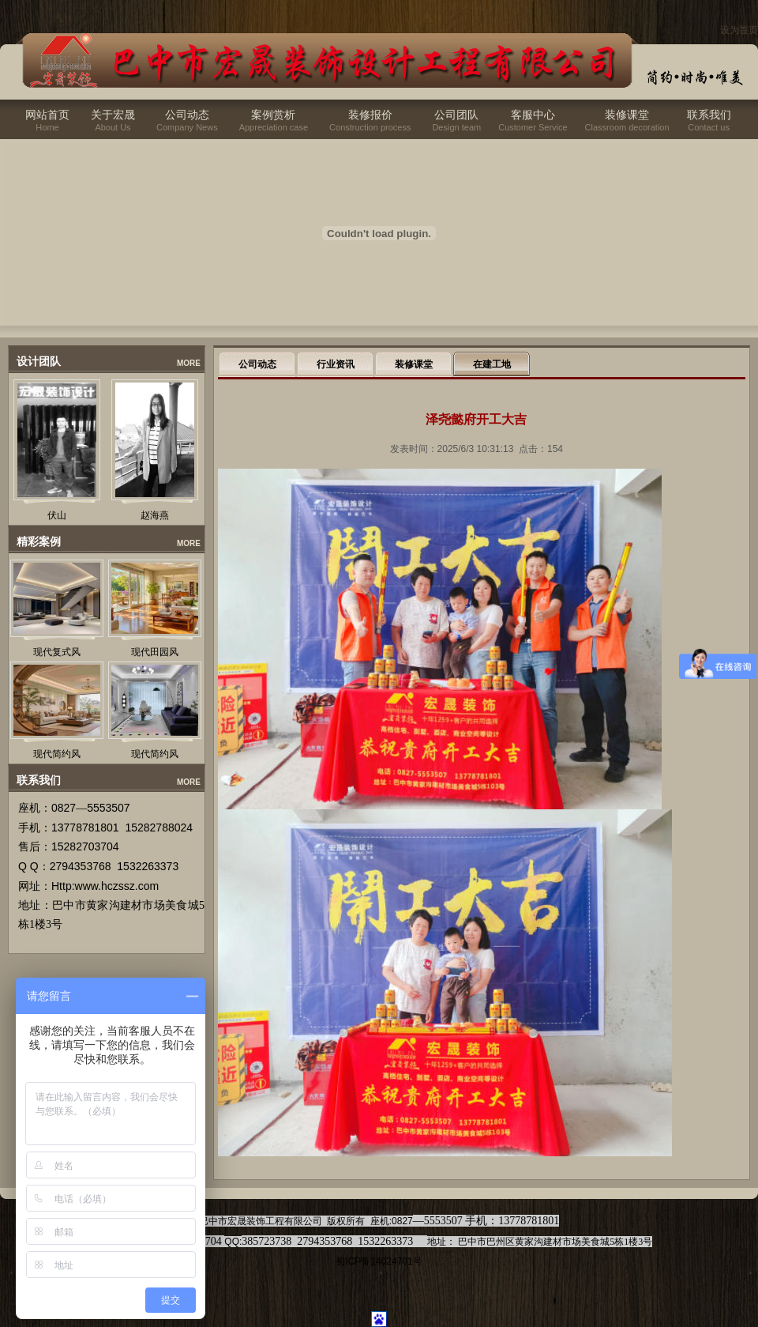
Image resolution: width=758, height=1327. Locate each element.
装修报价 (370, 114)
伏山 (56, 515)
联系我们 (709, 114)
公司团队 (456, 114)
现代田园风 (154, 652)
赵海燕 (155, 515)
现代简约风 (57, 754)
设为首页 (739, 30)
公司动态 (187, 114)
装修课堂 (627, 114)
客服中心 (533, 114)
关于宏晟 (113, 114)
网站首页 (47, 114)
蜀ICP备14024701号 (379, 1261)
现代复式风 (57, 652)
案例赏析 (273, 114)
